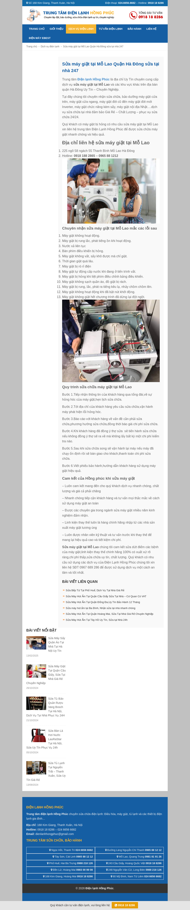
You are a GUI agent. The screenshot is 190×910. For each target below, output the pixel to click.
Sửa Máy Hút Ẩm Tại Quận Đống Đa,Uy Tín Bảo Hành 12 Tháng (103, 602)
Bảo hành (134, 28)
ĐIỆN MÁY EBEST (40, 38)
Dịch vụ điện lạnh (81, 28)
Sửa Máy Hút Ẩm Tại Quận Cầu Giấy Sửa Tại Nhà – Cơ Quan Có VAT (106, 596)
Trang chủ (37, 28)
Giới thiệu (56, 28)
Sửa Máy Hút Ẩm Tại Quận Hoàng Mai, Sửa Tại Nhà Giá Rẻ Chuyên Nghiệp (109, 613)
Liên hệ (151, 28)
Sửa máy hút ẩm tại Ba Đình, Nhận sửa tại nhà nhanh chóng (100, 608)
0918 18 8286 (125, 905)
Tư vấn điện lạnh (110, 28)
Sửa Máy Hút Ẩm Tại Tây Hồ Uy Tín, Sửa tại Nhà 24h (96, 619)
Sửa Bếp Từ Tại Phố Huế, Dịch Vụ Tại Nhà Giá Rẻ (95, 590)
